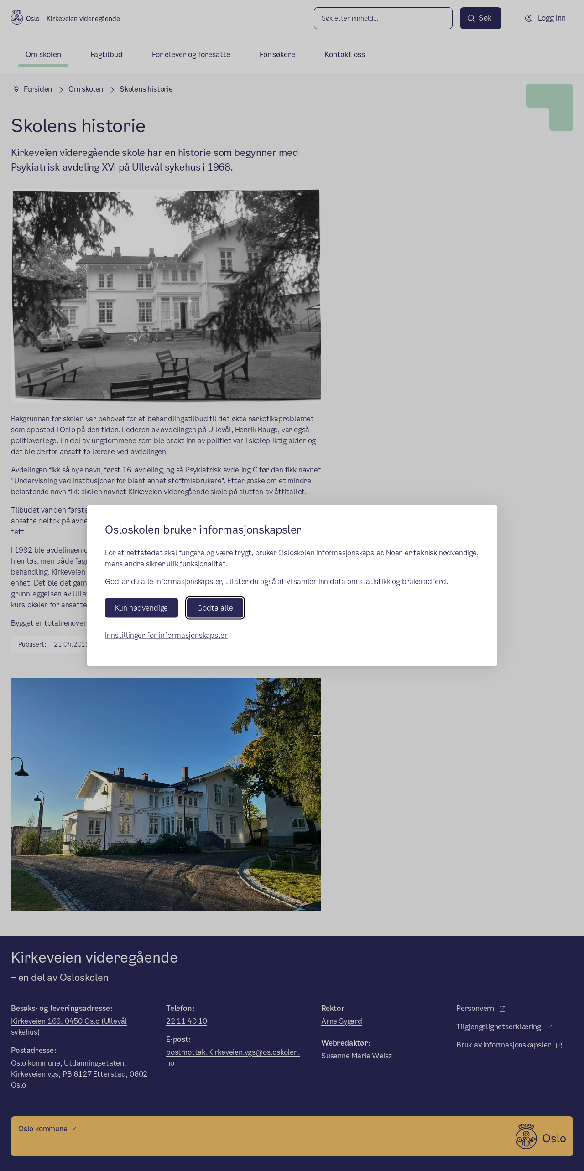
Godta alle (215, 607)
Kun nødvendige (141, 607)
